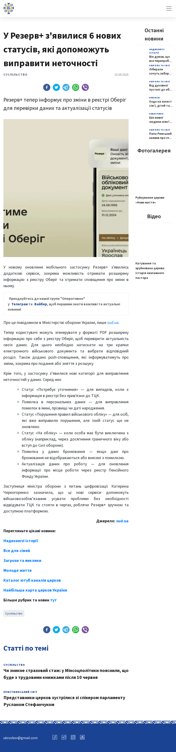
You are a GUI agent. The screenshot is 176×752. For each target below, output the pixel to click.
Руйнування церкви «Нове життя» (149, 199)
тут (53, 600)
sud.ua (122, 520)
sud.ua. (113, 322)
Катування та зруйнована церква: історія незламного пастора (150, 270)
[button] (46, 87)
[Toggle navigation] (168, 8)
